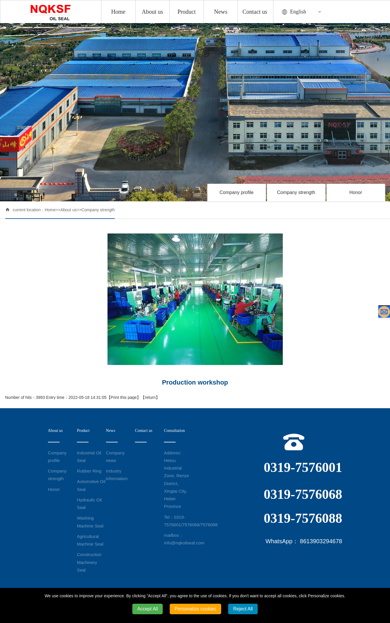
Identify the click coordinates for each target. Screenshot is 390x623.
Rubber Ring (89, 470)
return (150, 397)
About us (152, 11)
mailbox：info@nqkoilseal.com (178, 539)
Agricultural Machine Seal (90, 540)
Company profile (236, 192)
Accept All (147, 608)
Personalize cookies (195, 608)
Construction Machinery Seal (89, 562)
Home (118, 11)
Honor (355, 192)
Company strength (296, 192)
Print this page (124, 397)
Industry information (117, 474)
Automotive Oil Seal (91, 485)
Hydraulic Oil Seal (89, 503)
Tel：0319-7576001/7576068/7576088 (178, 521)
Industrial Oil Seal (89, 456)
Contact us (254, 11)
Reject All (243, 608)
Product (187, 11)
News (221, 11)
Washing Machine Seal (90, 521)
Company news (115, 456)
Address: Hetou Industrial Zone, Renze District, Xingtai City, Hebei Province (176, 479)
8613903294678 (321, 541)
